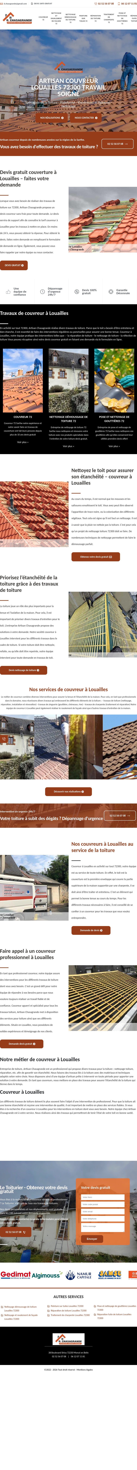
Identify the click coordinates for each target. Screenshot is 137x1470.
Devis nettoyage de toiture (24, 670)
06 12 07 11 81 (127, 3)
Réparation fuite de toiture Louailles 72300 (114, 1316)
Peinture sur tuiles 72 (83, 18)
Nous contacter (86, 117)
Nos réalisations (52, 117)
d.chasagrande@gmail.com (13, 3)
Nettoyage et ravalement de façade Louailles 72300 (21, 1317)
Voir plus (23, 442)
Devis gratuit (14, 265)
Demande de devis (91, 930)
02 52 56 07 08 (104, 3)
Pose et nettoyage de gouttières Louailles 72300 (116, 1308)
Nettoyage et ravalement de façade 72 (56, 18)
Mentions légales (85, 1369)
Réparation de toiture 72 (95, 18)
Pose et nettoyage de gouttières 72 (122, 18)
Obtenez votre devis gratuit (96, 556)
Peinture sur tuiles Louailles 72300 (67, 1306)
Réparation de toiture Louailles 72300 (68, 1310)
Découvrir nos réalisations (69, 791)
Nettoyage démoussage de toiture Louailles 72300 (20, 1308)
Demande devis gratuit (22, 1043)
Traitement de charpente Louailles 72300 (70, 1315)
